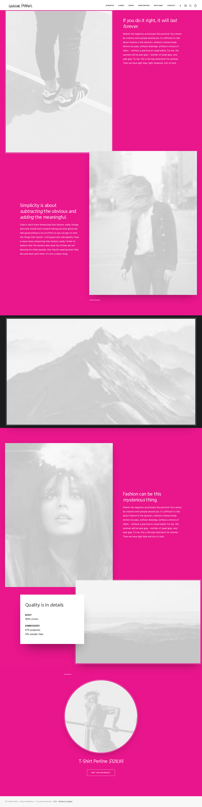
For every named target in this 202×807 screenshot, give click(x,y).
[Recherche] (190, 6)
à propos (110, 6)
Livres (121, 6)
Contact (171, 6)
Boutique (158, 6)
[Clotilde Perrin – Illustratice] (21, 6)
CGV (55, 801)
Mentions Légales (65, 801)
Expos (131, 6)
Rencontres (144, 6)
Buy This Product (100, 773)
